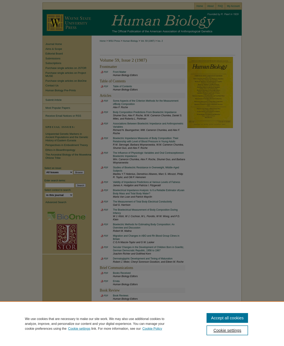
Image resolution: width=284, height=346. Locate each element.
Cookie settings (79, 328)
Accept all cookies (227, 318)
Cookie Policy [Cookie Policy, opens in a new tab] (152, 328)
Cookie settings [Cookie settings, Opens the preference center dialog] (227, 330)
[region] (142, 323)
